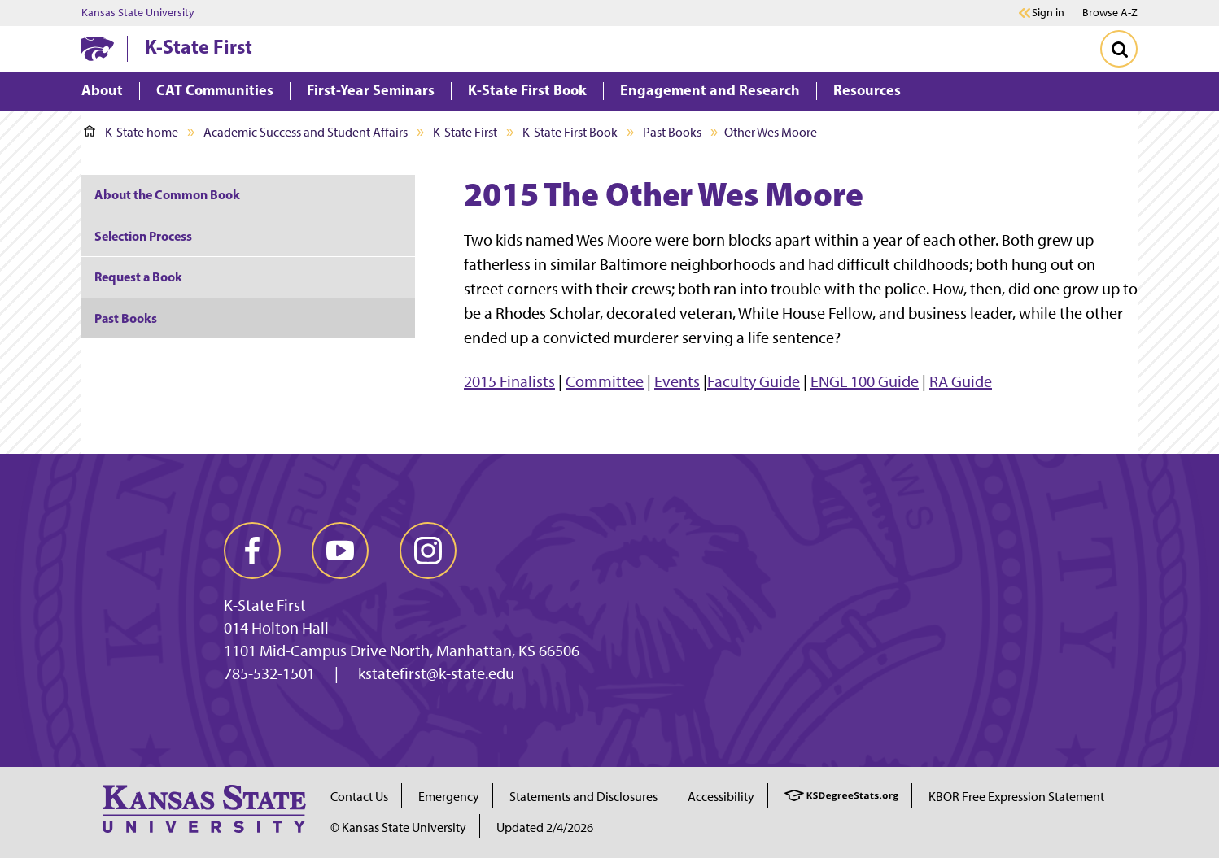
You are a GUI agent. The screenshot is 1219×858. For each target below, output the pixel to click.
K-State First (198, 46)
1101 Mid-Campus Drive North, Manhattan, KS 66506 (401, 650)
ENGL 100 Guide (864, 381)
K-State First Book (570, 132)
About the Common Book (167, 194)
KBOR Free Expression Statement (1016, 796)
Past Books (672, 132)
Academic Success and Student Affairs (305, 132)
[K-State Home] (97, 48)
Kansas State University (137, 13)
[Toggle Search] (1119, 49)
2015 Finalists (509, 381)
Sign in (1048, 13)
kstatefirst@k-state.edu (436, 673)
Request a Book (138, 276)
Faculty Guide (753, 381)
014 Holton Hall (276, 628)
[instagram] (428, 550)
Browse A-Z (1110, 13)
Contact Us (359, 796)
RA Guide (960, 381)
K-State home (131, 132)
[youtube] (340, 550)
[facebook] (252, 550)
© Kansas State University (398, 827)
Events (677, 381)
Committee (605, 381)
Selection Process (143, 236)
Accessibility (721, 796)
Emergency (448, 796)
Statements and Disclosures (583, 796)
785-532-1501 (269, 673)
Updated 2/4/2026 (544, 827)
